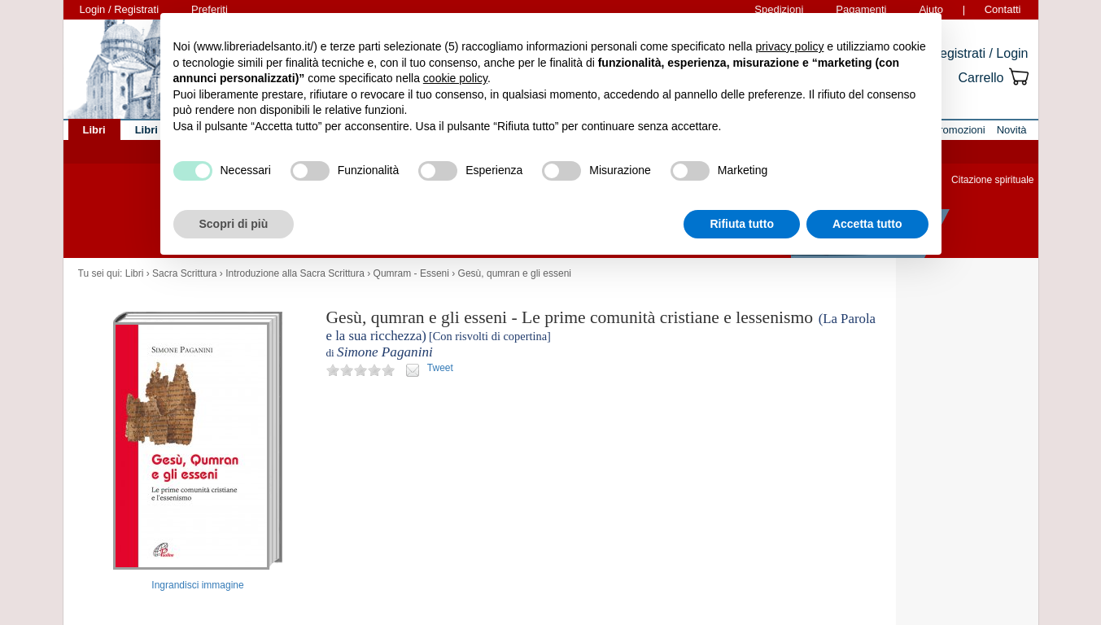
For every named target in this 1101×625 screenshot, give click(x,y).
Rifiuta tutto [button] (742, 223)
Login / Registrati (119, 9)
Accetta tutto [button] (867, 223)
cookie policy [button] (455, 78)
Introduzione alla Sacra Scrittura (295, 273)
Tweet (440, 368)
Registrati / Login (979, 53)
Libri (134, 273)
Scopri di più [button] (234, 223)
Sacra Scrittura (184, 273)
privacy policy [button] (789, 46)
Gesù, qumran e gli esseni (514, 273)
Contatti (1003, 9)
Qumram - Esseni (411, 273)
